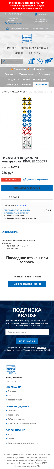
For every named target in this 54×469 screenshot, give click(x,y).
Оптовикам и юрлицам (34, 48)
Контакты (34, 53)
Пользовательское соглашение (21, 424)
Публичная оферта (16, 419)
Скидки (10, 439)
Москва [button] (21, 205)
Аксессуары (41, 85)
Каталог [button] (11, 48)
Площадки (12, 85)
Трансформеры (27, 74)
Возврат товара (14, 400)
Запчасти (26, 85)
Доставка (11, 391)
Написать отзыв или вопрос (27, 284)
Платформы (39, 79)
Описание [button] (14, 197)
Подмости (13, 79)
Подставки (44, 74)
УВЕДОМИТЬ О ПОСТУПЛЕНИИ (27, 188)
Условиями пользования (33, 350)
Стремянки (10, 74)
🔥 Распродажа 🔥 (20, 69)
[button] (13, 23)
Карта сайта (13, 415)
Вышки (26, 79)
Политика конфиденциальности (22, 443)
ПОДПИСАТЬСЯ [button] (27, 341)
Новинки (19, 53)
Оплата (10, 396)
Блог (9, 434)
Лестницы (38, 69)
